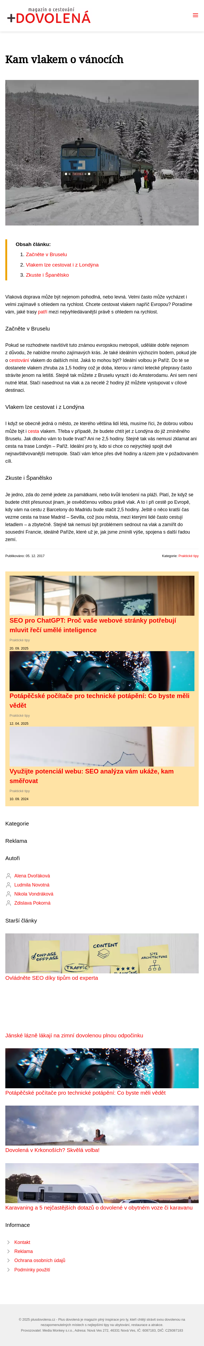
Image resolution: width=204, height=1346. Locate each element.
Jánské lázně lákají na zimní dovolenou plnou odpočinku (74, 1035)
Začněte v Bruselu (46, 254)
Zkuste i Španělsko (47, 275)
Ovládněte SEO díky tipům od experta (51, 978)
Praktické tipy (188, 556)
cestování (19, 360)
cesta (33, 431)
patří (42, 312)
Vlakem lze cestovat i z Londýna (62, 265)
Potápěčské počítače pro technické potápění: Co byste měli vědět (85, 1093)
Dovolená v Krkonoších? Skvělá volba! (52, 1150)
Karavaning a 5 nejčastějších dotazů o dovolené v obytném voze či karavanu (99, 1207)
